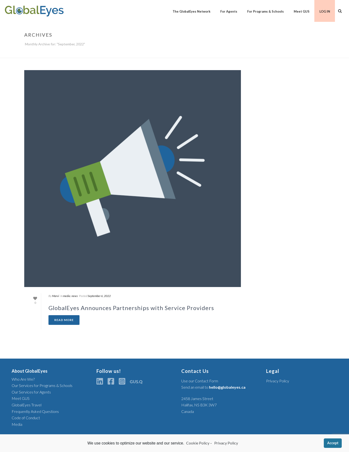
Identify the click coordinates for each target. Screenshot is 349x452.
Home (315, 53)
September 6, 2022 (99, 296)
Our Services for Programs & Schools (42, 385)
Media (17, 424)
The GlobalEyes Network (191, 11)
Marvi (55, 296)
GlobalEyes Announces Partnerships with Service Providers (131, 307)
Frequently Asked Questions (35, 411)
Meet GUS (301, 11)
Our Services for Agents (31, 392)
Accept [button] (333, 443)
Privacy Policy (277, 380)
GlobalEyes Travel (26, 405)
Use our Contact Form (199, 380)
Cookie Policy (197, 443)
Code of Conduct (26, 417)
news (74, 296)
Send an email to (213, 387)
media (66, 296)
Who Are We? (23, 379)
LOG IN (324, 11)
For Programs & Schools (265, 11)
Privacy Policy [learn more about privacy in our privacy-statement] (226, 443)
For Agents (228, 11)
